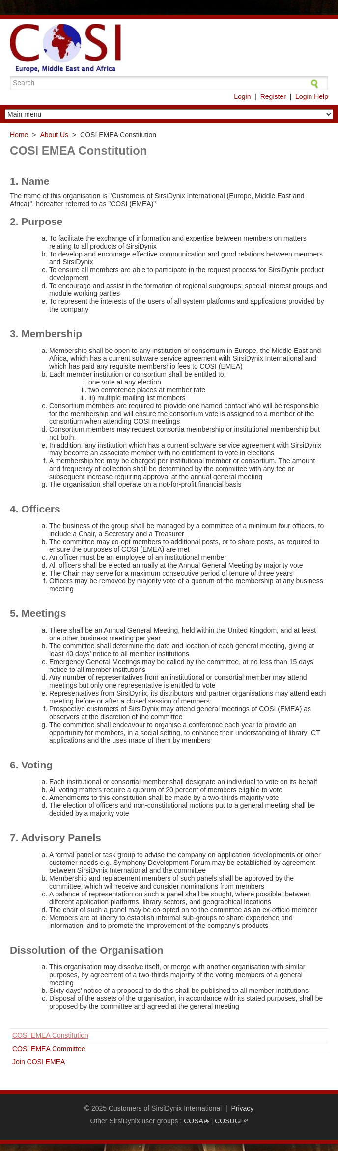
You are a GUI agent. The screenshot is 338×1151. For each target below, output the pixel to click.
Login (242, 96)
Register (273, 96)
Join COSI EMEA (38, 1062)
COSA (196, 1121)
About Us (54, 135)
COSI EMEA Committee (48, 1049)
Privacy (242, 1108)
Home (19, 135)
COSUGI (231, 1121)
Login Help (311, 96)
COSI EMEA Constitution (50, 1035)
